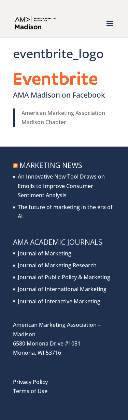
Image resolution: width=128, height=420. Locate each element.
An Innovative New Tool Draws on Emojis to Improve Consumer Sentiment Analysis (61, 186)
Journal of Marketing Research (57, 265)
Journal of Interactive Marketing (59, 301)
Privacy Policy (30, 382)
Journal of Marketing (44, 253)
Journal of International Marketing (62, 289)
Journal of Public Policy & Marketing (64, 277)
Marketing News (50, 165)
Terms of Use (30, 391)
